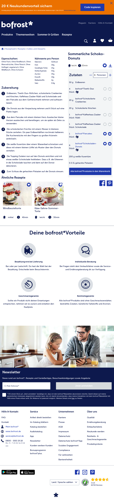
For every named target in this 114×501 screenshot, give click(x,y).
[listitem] (33, 98)
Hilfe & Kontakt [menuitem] (105, 23)
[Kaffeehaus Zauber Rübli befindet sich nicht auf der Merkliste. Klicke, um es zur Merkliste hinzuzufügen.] (105, 114)
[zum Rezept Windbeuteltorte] (17, 194)
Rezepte (21, 49)
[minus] (90, 75)
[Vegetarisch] (77, 92)
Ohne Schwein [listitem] (17, 70)
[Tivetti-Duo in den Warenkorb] (110, 89)
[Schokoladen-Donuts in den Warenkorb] (110, 144)
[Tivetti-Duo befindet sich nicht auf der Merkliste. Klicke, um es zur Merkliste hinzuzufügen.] (105, 89)
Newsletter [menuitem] (35, 441)
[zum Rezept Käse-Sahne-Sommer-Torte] (49, 194)
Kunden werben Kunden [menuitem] (41, 445)
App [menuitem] (32, 436)
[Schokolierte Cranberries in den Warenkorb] (110, 99)
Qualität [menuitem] (91, 417)
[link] (17, 25)
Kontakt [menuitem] (5, 422)
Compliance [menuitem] (64, 450)
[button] (92, 7)
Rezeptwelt (10, 49)
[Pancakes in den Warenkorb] (110, 134)
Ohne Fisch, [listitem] (6, 62)
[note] (49, 217)
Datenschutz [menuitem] (64, 436)
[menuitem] (7, 34)
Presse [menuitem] (61, 422)
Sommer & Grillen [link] (48, 34)
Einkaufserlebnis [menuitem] (94, 427)
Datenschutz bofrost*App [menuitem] (70, 441)
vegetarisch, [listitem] (14, 67)
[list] (57, 279)
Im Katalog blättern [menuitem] (39, 422)
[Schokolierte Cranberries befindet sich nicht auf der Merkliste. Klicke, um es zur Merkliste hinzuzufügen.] (105, 99)
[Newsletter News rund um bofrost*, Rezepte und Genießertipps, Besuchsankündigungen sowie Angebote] (57, 387)
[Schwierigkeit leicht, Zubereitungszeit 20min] (82, 65)
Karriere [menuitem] (92, 23)
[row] (50, 61)
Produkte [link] (7, 34)
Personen (101, 75)
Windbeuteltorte (12, 208)
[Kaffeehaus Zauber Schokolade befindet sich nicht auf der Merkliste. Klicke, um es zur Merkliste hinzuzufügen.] (105, 124)
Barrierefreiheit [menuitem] (65, 459)
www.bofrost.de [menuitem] (11, 431)
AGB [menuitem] (60, 427)
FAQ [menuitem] (3, 417)
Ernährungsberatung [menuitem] (96, 422)
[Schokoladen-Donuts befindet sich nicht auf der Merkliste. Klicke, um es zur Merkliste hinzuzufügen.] (105, 143)
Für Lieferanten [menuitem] (65, 455)
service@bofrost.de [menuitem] (12, 436)
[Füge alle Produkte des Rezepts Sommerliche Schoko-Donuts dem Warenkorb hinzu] (90, 171)
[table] (90, 124)
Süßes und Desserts (36, 49)
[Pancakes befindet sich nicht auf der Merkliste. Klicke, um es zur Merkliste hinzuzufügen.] (105, 133)
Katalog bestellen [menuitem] (38, 427)
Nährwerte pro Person (47, 58)
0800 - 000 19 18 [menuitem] (12, 440)
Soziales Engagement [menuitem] (68, 445)
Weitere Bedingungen (70, 10)
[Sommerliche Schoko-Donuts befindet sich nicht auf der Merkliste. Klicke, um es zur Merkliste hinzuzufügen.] (105, 65)
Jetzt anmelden (84, 385)
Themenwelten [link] (25, 34)
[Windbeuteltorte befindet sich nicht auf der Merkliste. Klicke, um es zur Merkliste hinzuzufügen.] (28, 184)
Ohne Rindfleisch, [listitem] (18, 62)
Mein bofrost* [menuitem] (10, 426)
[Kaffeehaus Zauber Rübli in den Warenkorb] (110, 115)
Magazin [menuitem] (82, 23)
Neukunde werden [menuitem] (95, 431)
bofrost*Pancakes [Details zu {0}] (83, 133)
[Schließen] (111, 3)
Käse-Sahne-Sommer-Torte (47, 210)
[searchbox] (3, 41)
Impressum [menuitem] (63, 431)
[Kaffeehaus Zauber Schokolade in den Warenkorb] (110, 124)
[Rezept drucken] (110, 65)
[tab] (94, 40)
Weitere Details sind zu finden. (69, 398)
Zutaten (75, 75)
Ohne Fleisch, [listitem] (19, 64)
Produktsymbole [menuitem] (95, 444)
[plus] (110, 75)
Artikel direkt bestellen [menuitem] (40, 417)
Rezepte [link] (67, 34)
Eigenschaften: (9, 58)
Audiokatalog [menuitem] (36, 431)
